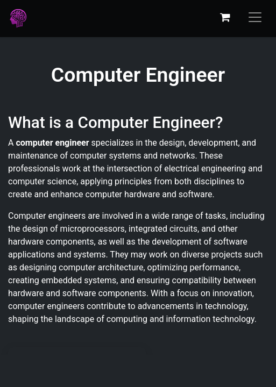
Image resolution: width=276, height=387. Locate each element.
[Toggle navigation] (255, 17)
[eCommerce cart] (225, 17)
